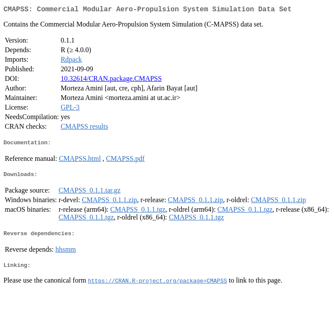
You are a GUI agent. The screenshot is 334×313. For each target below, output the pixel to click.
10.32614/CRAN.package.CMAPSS (110, 80)
